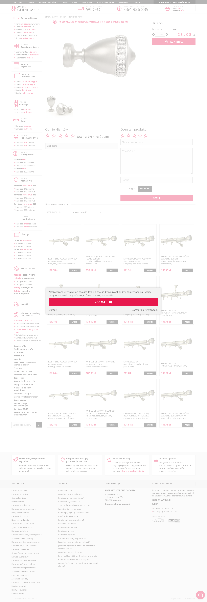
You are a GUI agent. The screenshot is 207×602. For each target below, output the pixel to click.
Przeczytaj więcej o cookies (100, 295)
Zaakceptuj (103, 302)
